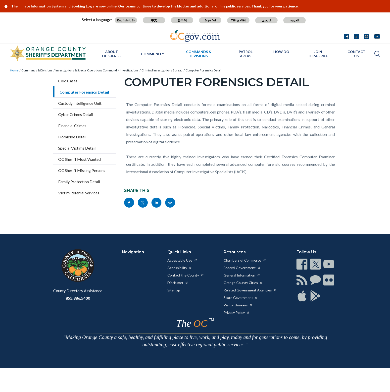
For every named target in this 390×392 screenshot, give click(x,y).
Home (14, 70)
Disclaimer (177, 282)
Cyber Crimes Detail (75, 114)
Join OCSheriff (318, 54)
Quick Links (179, 252)
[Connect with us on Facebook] (347, 36)
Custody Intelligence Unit (79, 103)
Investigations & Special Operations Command (86, 70)
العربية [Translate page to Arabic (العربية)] (294, 20)
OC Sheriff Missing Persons (81, 170)
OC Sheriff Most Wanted (79, 159)
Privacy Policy (237, 312)
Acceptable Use (182, 260)
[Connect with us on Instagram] (366, 36)
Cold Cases (67, 80)
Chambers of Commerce (245, 260)
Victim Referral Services (78, 192)
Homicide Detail (72, 136)
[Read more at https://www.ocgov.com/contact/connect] (301, 264)
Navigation (133, 252)
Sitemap (173, 290)
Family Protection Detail (79, 181)
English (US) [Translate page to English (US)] (126, 20)
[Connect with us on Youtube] (376, 36)
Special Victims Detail (77, 148)
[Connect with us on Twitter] (356, 36)
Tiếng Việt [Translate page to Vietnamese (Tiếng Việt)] (238, 20)
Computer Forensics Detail (203, 70)
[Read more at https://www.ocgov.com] (77, 265)
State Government (241, 297)
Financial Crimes (72, 125)
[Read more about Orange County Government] (195, 36)
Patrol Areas (245, 54)
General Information (242, 275)
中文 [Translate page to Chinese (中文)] (154, 20)
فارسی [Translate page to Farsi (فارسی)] (266, 20)
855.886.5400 (78, 298)
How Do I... (281, 54)
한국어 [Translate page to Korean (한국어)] (182, 20)
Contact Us (356, 54)
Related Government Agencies (250, 290)
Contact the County (185, 275)
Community (152, 54)
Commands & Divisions (198, 54)
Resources (235, 252)
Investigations (129, 70)
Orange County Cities (243, 282)
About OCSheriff (111, 54)
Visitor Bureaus (238, 305)
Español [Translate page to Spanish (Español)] (210, 20)
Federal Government (242, 268)
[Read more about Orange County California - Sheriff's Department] (48, 53)
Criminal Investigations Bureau (162, 70)
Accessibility (179, 268)
